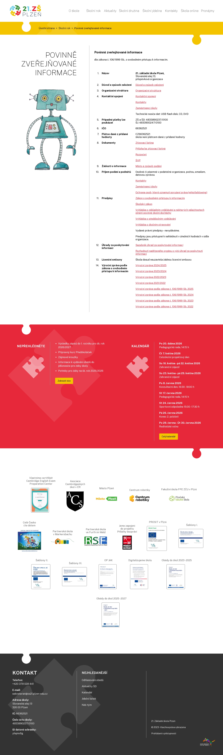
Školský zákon (144, 204)
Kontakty (171, 11)
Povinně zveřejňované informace (93, 28)
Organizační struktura (148, 90)
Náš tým (87, 704)
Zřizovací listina (145, 142)
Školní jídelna (152, 11)
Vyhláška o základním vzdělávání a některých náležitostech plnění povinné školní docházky (170, 211)
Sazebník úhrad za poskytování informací (159, 245)
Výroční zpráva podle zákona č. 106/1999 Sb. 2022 (164, 306)
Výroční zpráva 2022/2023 (151, 277)
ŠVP (138, 160)
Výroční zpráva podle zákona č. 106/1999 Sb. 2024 (165, 294)
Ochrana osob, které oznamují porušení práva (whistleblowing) (171, 192)
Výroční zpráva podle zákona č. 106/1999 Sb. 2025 (164, 288)
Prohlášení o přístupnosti (163, 733)
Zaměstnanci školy (146, 108)
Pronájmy (207, 11)
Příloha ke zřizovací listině (151, 148)
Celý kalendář (168, 436)
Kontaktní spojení (146, 96)
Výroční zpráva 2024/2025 (151, 265)
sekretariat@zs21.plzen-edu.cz (30, 693)
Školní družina (129, 11)
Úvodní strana (47, 28)
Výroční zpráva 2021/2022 (151, 283)
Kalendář (87, 692)
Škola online (190, 11)
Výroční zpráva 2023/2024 (151, 271)
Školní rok (93, 11)
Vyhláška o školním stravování (153, 224)
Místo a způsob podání (149, 166)
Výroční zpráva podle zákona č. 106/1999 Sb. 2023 (164, 300)
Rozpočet (141, 154)
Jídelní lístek (89, 698)
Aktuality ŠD (89, 686)
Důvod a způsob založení (150, 84)
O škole (74, 11)
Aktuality (110, 11)
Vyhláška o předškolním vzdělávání (156, 218)
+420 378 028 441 (23, 683)
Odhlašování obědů (92, 680)
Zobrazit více (64, 381)
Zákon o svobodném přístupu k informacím (160, 198)
